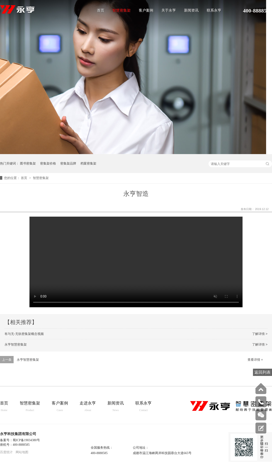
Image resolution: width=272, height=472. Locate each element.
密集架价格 (48, 163)
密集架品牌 (68, 163)
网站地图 (22, 452)
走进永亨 (88, 406)
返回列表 (262, 372)
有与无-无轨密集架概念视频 (24, 334)
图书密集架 (28, 163)
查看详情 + (255, 359)
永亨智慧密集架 (16, 344)
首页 (100, 10)
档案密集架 (88, 163)
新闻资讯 (191, 10)
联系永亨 (214, 10)
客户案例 (146, 10)
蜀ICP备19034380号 (26, 440)
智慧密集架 (121, 10)
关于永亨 (168, 10)
